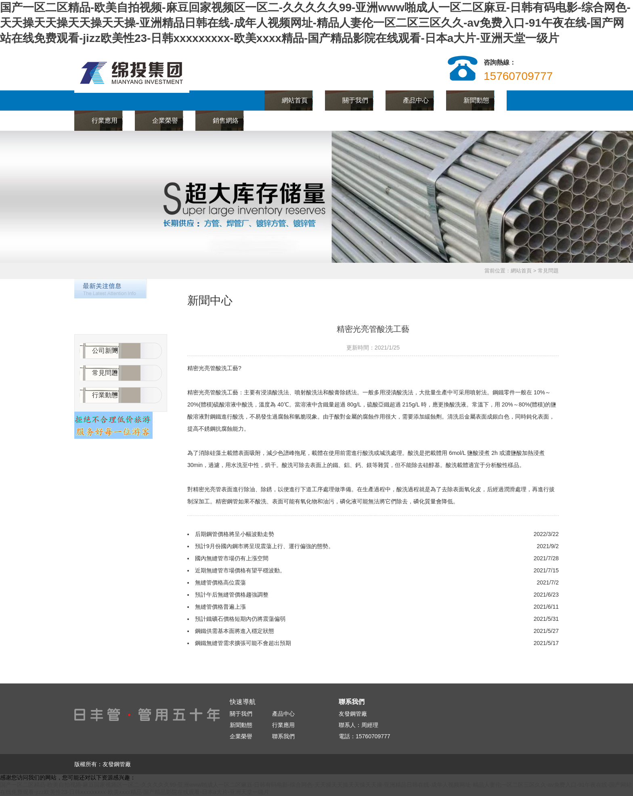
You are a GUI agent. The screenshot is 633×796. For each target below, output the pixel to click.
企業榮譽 (165, 120)
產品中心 (416, 100)
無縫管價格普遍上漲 (220, 606)
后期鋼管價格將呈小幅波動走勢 (234, 534)
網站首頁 (295, 100)
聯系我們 (286, 120)
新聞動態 (476, 100)
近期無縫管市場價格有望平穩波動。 (240, 570)
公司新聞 (105, 350)
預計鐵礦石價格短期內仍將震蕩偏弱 (240, 619)
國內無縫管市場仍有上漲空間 (231, 558)
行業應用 (104, 120)
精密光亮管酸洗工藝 (373, 329)
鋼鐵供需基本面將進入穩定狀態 (234, 631)
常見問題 (105, 372)
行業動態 (105, 395)
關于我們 (355, 100)
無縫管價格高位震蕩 (220, 582)
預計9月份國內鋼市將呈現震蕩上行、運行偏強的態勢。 (264, 546)
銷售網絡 (226, 120)
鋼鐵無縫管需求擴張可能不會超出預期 (243, 643)
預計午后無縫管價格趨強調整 (231, 594)
